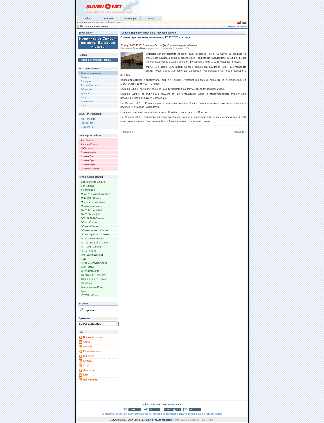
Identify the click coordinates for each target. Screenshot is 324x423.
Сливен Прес (88, 160)
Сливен (85, 77)
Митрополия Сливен (91, 206)
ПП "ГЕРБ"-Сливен (91, 246)
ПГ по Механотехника (92, 238)
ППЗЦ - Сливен (89, 251)
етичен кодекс (215, 414)
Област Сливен (89, 222)
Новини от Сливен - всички (96, 60)
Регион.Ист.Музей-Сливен (94, 263)
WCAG (192, 409)
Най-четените (88, 119)
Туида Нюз (86, 291)
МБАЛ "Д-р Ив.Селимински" (95, 194)
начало (83, 22)
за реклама (107, 414)
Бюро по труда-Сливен (93, 182)
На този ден (87, 123)
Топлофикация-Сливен (93, 287)
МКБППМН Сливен (91, 198)
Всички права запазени (159, 420)
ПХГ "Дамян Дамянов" (92, 255)
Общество (86, 89)
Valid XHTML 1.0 (132, 409)
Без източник (87, 127)
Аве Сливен (87, 140)
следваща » (240, 132)
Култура (85, 93)
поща (151, 18)
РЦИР (84, 259)
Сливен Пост (87, 156)
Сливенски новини (90, 168)
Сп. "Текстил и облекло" (93, 275)
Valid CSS (152, 409)
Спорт (84, 97)
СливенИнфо (88, 164)
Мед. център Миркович (93, 202)
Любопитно (87, 101)
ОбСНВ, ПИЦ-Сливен (92, 218)
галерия (108, 18)
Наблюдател (87, 148)
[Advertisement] (192, 7)
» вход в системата (236, 26)
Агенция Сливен (89, 144)
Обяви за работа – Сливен (95, 234)
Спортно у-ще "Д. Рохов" (94, 279)
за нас (119, 414)
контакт (128, 414)
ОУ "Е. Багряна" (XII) (91, 210)
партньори (130, 18)
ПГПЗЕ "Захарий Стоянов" (95, 242)
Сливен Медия (88, 152)
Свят (83, 105)
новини (93, 22)
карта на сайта (143, 414)
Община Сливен (89, 226)
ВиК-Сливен (87, 186)
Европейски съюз (90, 85)
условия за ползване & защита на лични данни (179, 414)
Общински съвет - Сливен (94, 230)
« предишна (127, 132)
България (86, 81)
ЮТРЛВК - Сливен (90, 295)
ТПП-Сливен (87, 283)
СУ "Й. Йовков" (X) (90, 271)
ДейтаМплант (88, 190)
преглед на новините (111, 22)
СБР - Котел (87, 267)
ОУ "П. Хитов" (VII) (90, 214)
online (87, 18)
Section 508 (172, 409)
